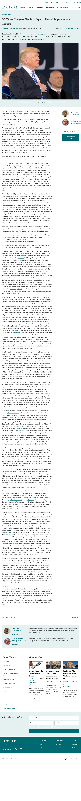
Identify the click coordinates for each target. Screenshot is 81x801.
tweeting (19, 428)
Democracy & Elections (10, 683)
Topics (22, 7)
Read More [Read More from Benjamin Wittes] (15, 644)
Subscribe (49, 2)
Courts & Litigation (9, 669)
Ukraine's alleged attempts (35, 291)
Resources (63, 7)
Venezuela (28, 539)
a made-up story (15, 333)
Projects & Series (51, 7)
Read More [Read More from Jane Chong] (15, 634)
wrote (9, 183)
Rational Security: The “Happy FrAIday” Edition (36, 673)
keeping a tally (9, 532)
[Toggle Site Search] (79, 7)
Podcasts (42, 747)
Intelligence (7, 697)
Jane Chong (5, 28)
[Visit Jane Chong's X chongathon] (75, 115)
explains (22, 177)
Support (59, 2)
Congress (6, 665)
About (72, 7)
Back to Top (75, 617)
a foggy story (43, 34)
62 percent (31, 500)
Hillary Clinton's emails (17, 291)
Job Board (58, 744)
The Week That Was (58, 727)
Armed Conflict (7, 661)
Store (68, 2)
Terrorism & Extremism (10, 708)
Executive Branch (6, 14)
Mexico (35, 539)
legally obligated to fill (15, 500)
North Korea (20, 539)
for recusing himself (16, 289)
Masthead (74, 747)
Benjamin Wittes (15, 28)
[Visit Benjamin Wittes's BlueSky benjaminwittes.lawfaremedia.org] (22, 641)
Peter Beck (49, 681)
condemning (21, 431)
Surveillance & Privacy (9, 704)
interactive (10, 413)
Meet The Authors (69, 131)
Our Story (74, 744)
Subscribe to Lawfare (71, 137)
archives (16, 413)
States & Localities (8, 700)
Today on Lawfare (44, 727)
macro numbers (11, 517)
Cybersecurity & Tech (9, 679)
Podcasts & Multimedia (35, 7)
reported (21, 258)
